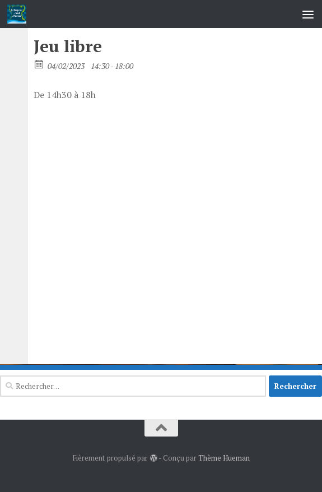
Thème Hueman (224, 458)
